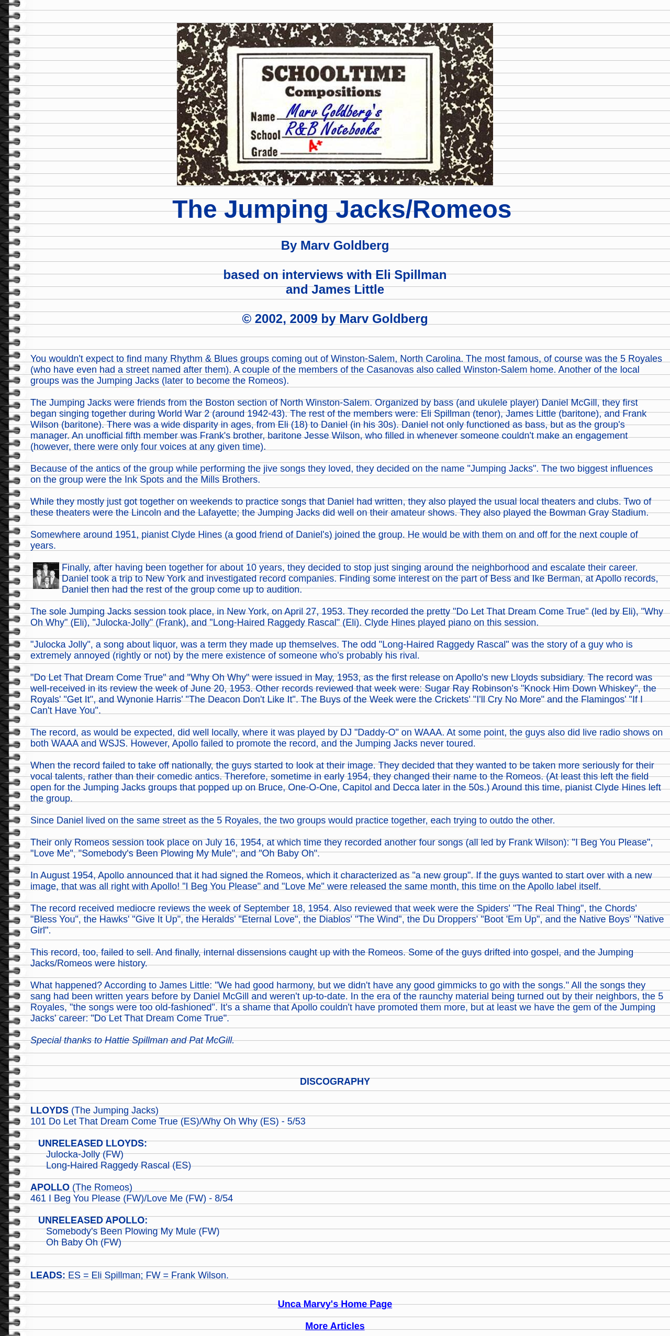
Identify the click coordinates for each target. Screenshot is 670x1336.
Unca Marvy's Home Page (335, 1304)
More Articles (334, 1326)
